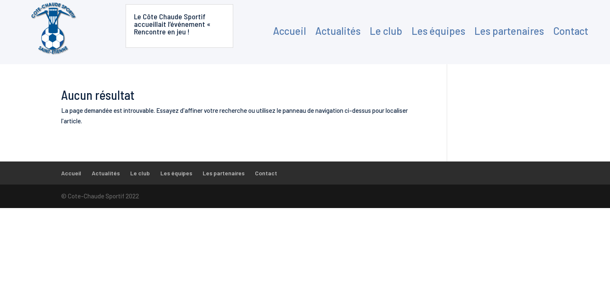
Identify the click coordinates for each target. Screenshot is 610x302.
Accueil (289, 31)
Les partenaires (509, 31)
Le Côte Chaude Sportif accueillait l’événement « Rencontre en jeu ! (172, 24)
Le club (386, 31)
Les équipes (438, 31)
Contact (570, 31)
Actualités (337, 31)
